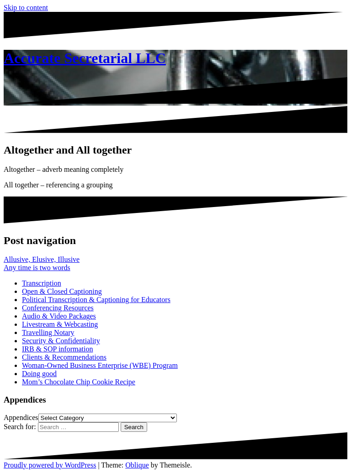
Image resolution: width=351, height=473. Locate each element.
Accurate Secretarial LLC (85, 58)
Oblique (137, 465)
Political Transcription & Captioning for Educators (96, 299)
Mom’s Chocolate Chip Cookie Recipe (78, 382)
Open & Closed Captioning (62, 291)
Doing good (39, 373)
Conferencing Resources (58, 308)
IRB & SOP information (57, 349)
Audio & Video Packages (59, 316)
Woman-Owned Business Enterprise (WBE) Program (100, 365)
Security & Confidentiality (61, 341)
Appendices (21, 417)
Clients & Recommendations (64, 357)
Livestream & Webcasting (60, 324)
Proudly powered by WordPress (50, 465)
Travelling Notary (48, 332)
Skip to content (26, 7)
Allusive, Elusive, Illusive (42, 259)
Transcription (41, 283)
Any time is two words (37, 267)
